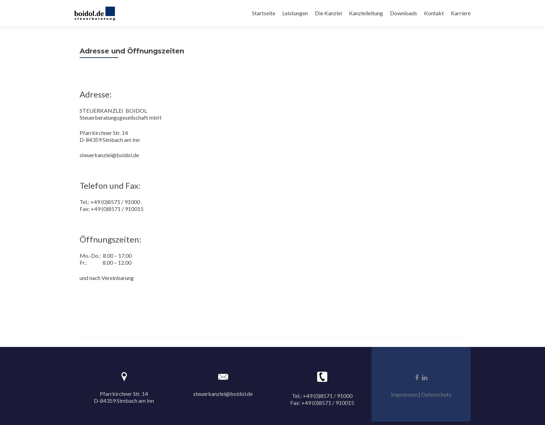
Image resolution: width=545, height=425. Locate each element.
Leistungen (295, 13)
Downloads (403, 13)
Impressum (404, 394)
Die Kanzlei (328, 13)
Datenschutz (436, 394)
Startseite (263, 13)
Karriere (461, 13)
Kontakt (434, 13)
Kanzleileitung (366, 13)
